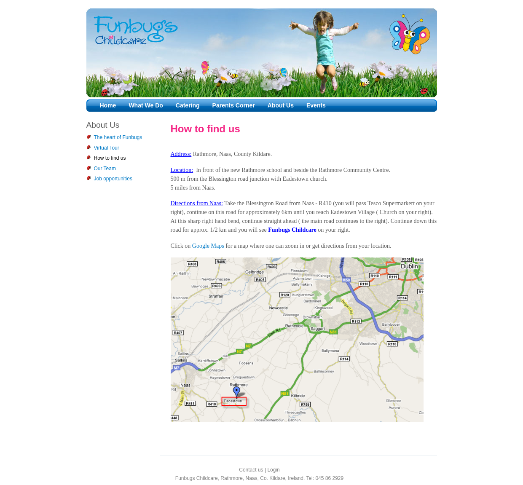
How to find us (110, 158)
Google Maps (208, 246)
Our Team (105, 168)
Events (316, 105)
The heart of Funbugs (118, 137)
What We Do (146, 105)
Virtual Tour (106, 148)
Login (273, 470)
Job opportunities (113, 179)
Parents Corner (233, 105)
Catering (188, 105)
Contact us (251, 470)
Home (108, 105)
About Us (281, 105)
